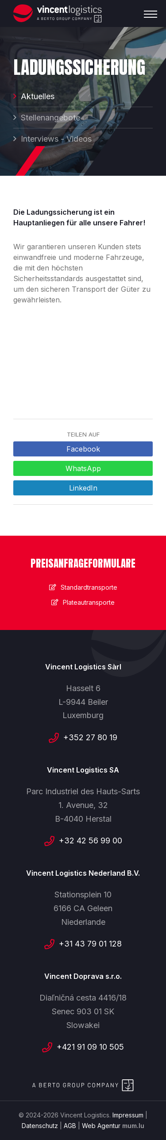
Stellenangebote (50, 117)
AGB (70, 1125)
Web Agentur (101, 1125)
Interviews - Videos (56, 138)
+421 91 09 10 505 (90, 1046)
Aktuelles (37, 96)
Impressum (127, 1115)
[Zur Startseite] (57, 13)
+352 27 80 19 (90, 737)
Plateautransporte (89, 602)
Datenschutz (40, 1125)
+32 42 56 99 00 (90, 840)
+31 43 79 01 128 (90, 943)
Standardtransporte (89, 587)
